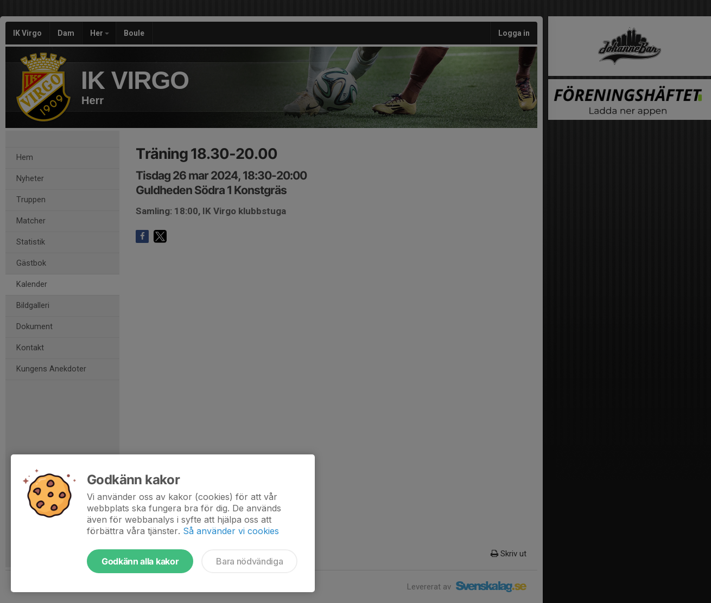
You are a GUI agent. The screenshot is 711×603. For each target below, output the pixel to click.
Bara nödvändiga (249, 561)
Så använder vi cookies (231, 530)
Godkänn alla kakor (140, 561)
